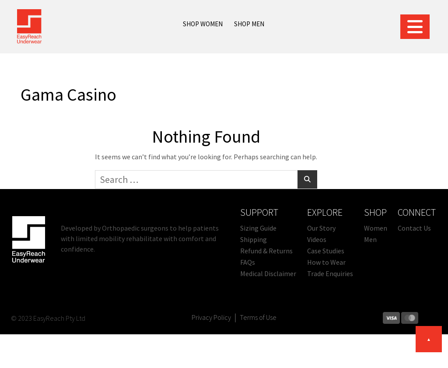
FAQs (247, 262)
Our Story (321, 228)
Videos (316, 239)
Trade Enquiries (330, 273)
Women (375, 228)
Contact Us (414, 228)
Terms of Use (258, 317)
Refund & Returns (266, 250)
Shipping (253, 239)
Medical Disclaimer (268, 273)
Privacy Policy (211, 317)
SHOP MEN (249, 24)
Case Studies (325, 250)
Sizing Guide (258, 228)
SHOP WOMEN (203, 24)
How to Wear (326, 262)
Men (370, 239)
